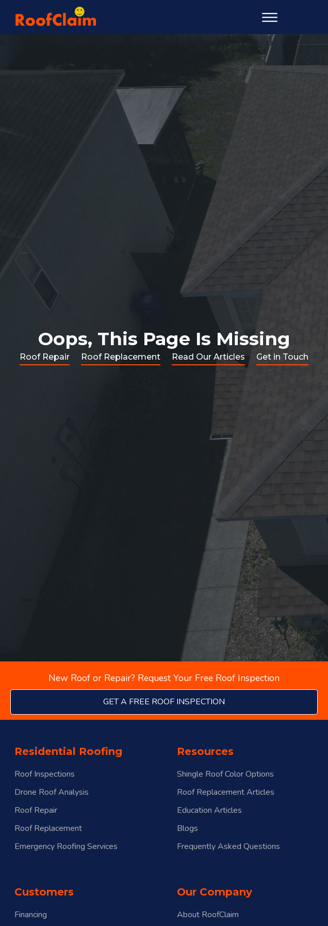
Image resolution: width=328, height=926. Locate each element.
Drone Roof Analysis (51, 792)
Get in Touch (282, 357)
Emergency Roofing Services (66, 847)
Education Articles (209, 810)
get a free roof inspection (164, 701)
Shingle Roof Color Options (225, 774)
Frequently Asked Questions (228, 847)
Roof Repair (45, 357)
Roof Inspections (44, 774)
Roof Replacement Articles (225, 792)
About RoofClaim (208, 915)
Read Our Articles (208, 357)
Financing (30, 915)
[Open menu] (269, 17)
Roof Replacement (120, 357)
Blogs (187, 829)
